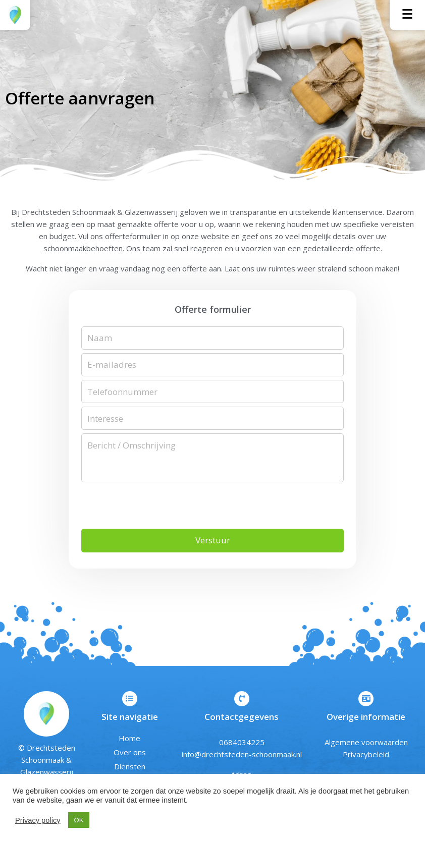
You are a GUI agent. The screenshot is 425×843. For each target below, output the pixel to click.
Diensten (129, 768)
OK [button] (79, 820)
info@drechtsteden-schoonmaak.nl (242, 756)
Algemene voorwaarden (366, 744)
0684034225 (241, 744)
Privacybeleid (366, 756)
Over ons (130, 754)
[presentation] (158, 507)
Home (129, 740)
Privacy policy (38, 820)
